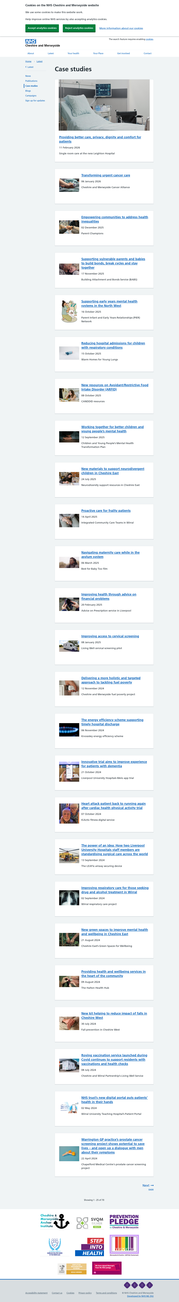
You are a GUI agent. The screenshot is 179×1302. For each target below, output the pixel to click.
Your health (73, 53)
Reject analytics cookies (79, 28)
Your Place (98, 53)
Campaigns (30, 95)
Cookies (70, 1293)
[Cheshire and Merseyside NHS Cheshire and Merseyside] (42, 43)
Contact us (57, 1293)
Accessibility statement (36, 1293)
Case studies (31, 86)
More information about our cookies (121, 28)
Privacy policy (85, 1293)
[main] (89, 637)
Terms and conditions (106, 1293)
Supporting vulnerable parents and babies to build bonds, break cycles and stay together (113, 263)
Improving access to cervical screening (110, 636)
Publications (31, 81)
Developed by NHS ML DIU (140, 1296)
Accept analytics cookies (42, 28)
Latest (51, 53)
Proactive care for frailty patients (106, 511)
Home (28, 61)
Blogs (28, 90)
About (31, 53)
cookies (149, 39)
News (28, 76)
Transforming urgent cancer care (105, 175)
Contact (147, 53)
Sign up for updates (35, 100)
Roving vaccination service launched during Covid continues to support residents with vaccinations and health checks (114, 1059)
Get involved (123, 53)
